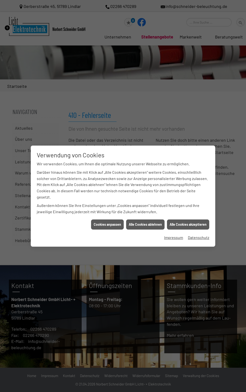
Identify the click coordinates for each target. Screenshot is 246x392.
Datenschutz (198, 233)
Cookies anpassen (107, 220)
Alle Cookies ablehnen (145, 220)
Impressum (173, 233)
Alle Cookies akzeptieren (188, 220)
